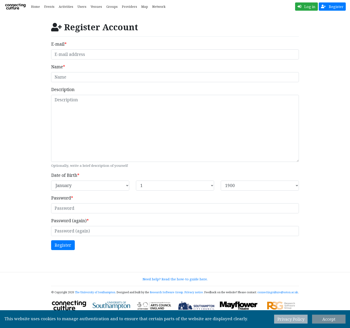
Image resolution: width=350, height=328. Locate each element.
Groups (112, 6)
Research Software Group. (167, 292)
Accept (328, 319)
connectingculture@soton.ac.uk (277, 292)
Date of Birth (64, 175)
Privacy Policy (290, 319)
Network (158, 6)
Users (81, 6)
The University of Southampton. (95, 292)
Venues (96, 6)
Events (49, 6)
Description (63, 89)
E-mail (58, 44)
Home (35, 6)
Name (57, 67)
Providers (129, 6)
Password (61, 198)
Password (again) (69, 221)
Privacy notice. (194, 292)
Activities (66, 6)
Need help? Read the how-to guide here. (175, 279)
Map (144, 6)
